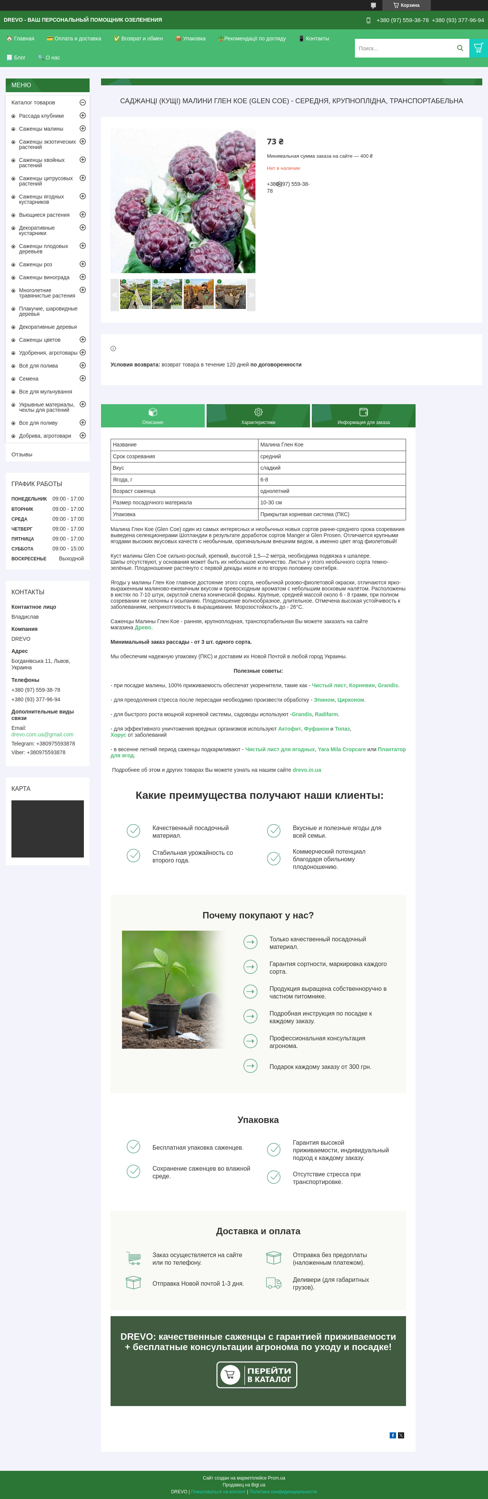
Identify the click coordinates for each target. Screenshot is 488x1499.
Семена (29, 379)
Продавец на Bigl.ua (244, 1485)
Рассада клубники (41, 116)
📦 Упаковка (190, 38)
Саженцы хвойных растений (42, 162)
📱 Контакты (313, 38)
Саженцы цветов (40, 340)
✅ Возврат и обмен (138, 38)
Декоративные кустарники (37, 230)
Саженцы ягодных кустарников (41, 199)
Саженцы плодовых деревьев (43, 248)
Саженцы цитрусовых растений (46, 181)
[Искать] (460, 48)
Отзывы (21, 454)
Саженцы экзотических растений (47, 144)
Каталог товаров (33, 102)
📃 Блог (16, 57)
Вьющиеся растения (44, 215)
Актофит (289, 729)
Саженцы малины (41, 129)
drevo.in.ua (307, 770)
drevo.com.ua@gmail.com (42, 734)
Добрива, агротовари (45, 436)
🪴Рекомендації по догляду (252, 38)
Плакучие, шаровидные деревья (48, 311)
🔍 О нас (49, 57)
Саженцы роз (35, 264)
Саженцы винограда (44, 277)
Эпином (324, 700)
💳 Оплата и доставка (74, 38)
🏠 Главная (20, 38)
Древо (143, 627)
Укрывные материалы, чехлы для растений (47, 407)
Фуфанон (316, 729)
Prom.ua (276, 1478)
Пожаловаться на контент (218, 1491)
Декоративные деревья (48, 327)
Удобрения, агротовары (48, 353)
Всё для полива (38, 366)
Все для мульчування (45, 392)
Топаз (342, 729)
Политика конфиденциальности (283, 1491)
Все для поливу (38, 423)
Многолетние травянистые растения (47, 293)
